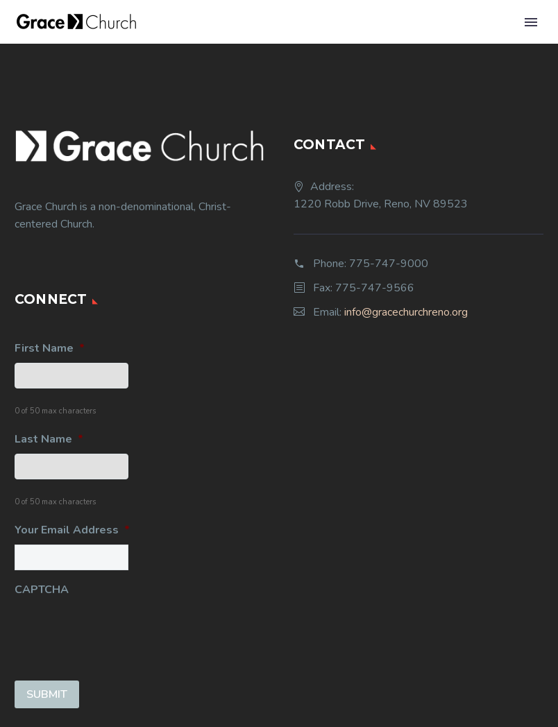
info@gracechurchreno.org (406, 312)
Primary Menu (531, 22)
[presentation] (120, 631)
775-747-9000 (388, 263)
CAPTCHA (42, 590)
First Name (50, 348)
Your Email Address (72, 530)
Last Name (49, 439)
